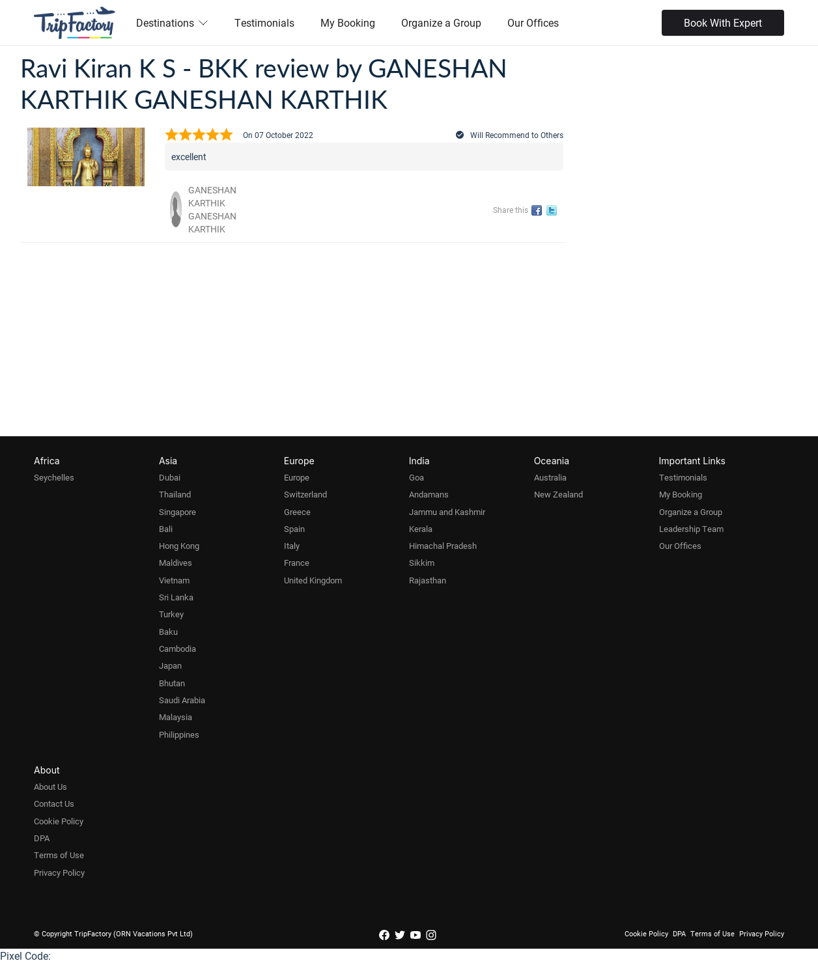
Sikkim (421, 562)
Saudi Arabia (182, 700)
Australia (550, 477)
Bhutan (172, 683)
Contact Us (54, 803)
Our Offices (533, 22)
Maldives (175, 562)
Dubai (169, 477)
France (296, 562)
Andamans (429, 494)
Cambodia (177, 648)
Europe (296, 477)
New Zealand (558, 494)
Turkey (171, 614)
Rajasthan (427, 580)
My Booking (347, 22)
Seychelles (54, 477)
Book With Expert (723, 22)
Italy (292, 545)
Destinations (172, 22)
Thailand (175, 494)
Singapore (177, 512)
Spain (294, 529)
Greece (297, 512)
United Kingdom (313, 580)
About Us (50, 786)
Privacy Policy (59, 872)
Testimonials (264, 22)
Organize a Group (441, 22)
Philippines (179, 734)
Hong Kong (179, 545)
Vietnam (174, 580)
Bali (166, 529)
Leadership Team (691, 529)
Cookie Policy (58, 821)
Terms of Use (59, 855)
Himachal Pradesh (443, 545)
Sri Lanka (176, 597)
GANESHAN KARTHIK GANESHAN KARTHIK (212, 209)
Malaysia (175, 717)
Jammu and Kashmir (447, 512)
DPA (41, 838)
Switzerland (305, 494)
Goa (416, 477)
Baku (168, 631)
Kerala (420, 529)
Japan (170, 665)
